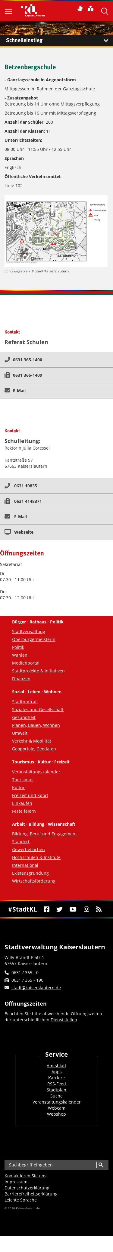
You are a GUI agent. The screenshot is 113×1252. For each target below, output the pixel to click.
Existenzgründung (30, 873)
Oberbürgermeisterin (33, 639)
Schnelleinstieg (59, 40)
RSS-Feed (56, 1084)
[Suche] (100, 1165)
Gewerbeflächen (28, 849)
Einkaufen (22, 803)
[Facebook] (46, 909)
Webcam (56, 1108)
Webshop (56, 1114)
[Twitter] (59, 909)
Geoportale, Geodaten (34, 749)
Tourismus (22, 779)
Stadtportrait (25, 701)
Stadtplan (56, 1090)
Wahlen (19, 655)
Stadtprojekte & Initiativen (38, 671)
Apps (57, 1072)
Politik (18, 647)
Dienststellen (64, 1020)
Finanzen (21, 678)
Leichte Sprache (21, 1200)
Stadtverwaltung (28, 631)
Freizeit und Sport (30, 795)
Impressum (16, 1182)
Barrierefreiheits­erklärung (31, 1194)
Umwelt (19, 733)
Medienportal (25, 663)
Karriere (56, 1078)
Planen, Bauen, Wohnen (36, 725)
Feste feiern (24, 811)
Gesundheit (24, 717)
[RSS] (99, 909)
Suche (56, 1096)
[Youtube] (73, 909)
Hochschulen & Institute (36, 857)
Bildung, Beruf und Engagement (44, 834)
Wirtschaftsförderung (33, 881)
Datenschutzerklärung (27, 1188)
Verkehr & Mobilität (31, 741)
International (25, 865)
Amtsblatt (56, 1065)
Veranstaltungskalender (36, 772)
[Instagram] (86, 909)
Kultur (18, 787)
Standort (21, 841)
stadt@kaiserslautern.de (36, 987)
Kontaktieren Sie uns (25, 1176)
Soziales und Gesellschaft (38, 709)
